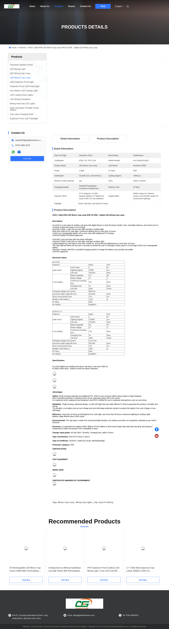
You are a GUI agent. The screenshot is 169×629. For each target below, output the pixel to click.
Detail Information (70, 138)
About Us (44, 6)
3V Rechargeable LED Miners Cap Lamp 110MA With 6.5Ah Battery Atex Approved (25, 569)
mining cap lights (84, 502)
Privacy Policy (36, 626)
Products (58, 6)
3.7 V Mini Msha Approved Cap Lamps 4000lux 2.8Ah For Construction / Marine (140, 569)
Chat (103, 6)
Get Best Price (120, 127)
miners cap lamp (66, 502)
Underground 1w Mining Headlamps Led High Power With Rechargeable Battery (64, 569)
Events (71, 6)
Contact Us (85, 6)
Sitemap (26, 626)
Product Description (108, 138)
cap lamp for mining (103, 502)
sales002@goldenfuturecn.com (29, 140)
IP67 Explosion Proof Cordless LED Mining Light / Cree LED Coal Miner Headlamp (103, 569)
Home (32, 6)
